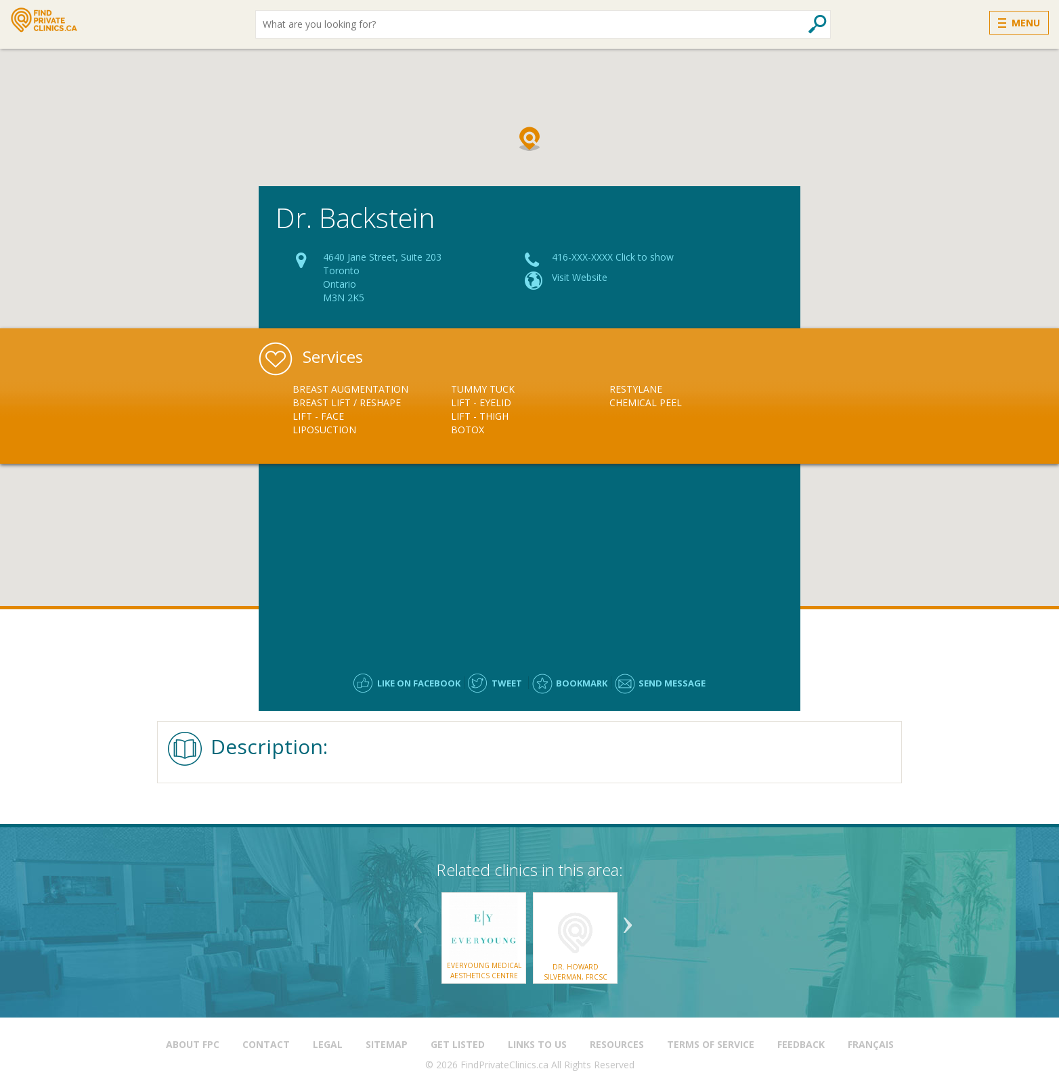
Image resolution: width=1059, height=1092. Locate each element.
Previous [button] (418, 920)
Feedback (801, 1044)
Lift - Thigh (480, 416)
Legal (328, 1044)
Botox (467, 429)
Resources (617, 1044)
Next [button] (627, 920)
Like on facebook (418, 683)
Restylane (635, 389)
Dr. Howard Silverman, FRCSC (575, 971)
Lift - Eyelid (481, 402)
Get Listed (458, 1044)
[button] (529, 139)
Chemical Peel (645, 402)
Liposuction (324, 429)
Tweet (507, 683)
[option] (372, 410)
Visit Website (579, 277)
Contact (266, 1044)
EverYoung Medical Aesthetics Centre (484, 970)
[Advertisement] (529, 562)
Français (871, 1044)
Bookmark (581, 683)
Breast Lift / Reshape (347, 402)
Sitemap (387, 1044)
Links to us (537, 1044)
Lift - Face (318, 416)
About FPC (192, 1044)
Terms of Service (710, 1044)
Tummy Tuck (483, 389)
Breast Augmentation (350, 389)
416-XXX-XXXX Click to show (613, 256)
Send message (672, 683)
